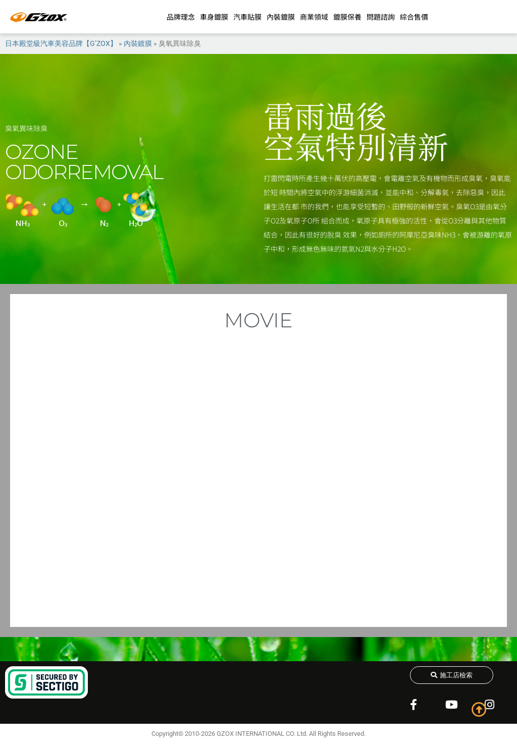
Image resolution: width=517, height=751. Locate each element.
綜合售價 (414, 17)
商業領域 (314, 17)
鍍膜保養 (347, 17)
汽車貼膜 (247, 17)
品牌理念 (181, 17)
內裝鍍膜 (281, 17)
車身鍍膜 (214, 17)
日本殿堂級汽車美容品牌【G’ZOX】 (61, 43)
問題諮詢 (381, 17)
